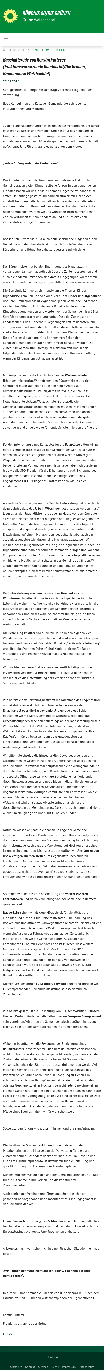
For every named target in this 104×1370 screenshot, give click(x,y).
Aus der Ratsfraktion (50, 50)
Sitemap (43, 1367)
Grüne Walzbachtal (17, 50)
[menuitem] (16, 1366)
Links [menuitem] (51, 1357)
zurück (7, 1334)
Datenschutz (86, 1367)
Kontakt (30, 1367)
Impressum (69, 1367)
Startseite (16, 1367)
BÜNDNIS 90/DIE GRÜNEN (46, 13)
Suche (55, 1367)
